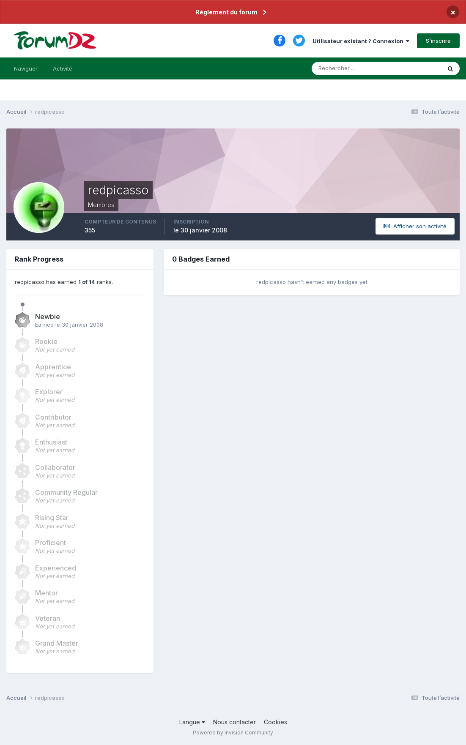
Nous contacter (234, 722)
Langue (192, 722)
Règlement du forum (226, 12)
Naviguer (26, 68)
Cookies (275, 722)
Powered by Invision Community (233, 732)
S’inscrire (438, 40)
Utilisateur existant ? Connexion (360, 41)
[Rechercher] (341, 68)
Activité (62, 68)
